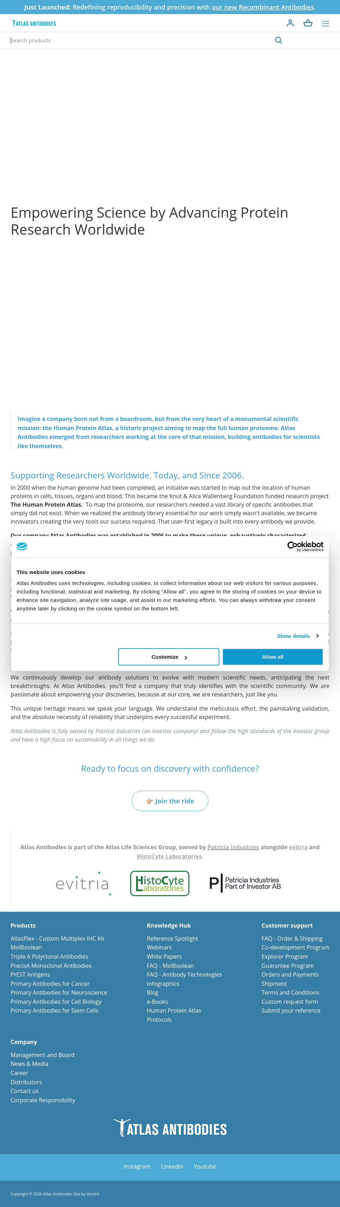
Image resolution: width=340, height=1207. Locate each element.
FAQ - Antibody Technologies (184, 974)
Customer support (287, 925)
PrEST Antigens (30, 974)
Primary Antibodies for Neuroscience (59, 992)
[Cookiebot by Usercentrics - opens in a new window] (292, 546)
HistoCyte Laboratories (169, 856)
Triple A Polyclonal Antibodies (49, 956)
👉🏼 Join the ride (170, 801)
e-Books (157, 1002)
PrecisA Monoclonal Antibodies (51, 966)
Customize (169, 657)
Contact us (24, 1091)
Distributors (26, 1082)
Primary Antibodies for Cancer (50, 984)
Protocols (159, 1020)
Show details (293, 636)
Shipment (274, 984)
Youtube (205, 1166)
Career (19, 1073)
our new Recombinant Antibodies (263, 7)
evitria (298, 847)
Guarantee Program (288, 966)
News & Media (29, 1064)
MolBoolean (26, 947)
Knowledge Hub (169, 925)
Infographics (163, 984)
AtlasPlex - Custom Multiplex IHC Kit (57, 938)
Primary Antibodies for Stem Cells (54, 1010)
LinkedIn (172, 1166)
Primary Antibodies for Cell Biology (56, 1002)
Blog (152, 992)
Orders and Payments (290, 974)
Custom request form (290, 1002)
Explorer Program (285, 956)
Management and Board (42, 1055)
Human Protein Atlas (174, 1010)
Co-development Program (295, 947)
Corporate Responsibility (43, 1100)
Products (23, 925)
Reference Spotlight (172, 938)
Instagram (137, 1166)
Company (24, 1042)
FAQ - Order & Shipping (292, 938)
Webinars (159, 947)
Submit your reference (291, 1010)
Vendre (92, 1193)
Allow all (273, 657)
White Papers (164, 956)
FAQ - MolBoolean (170, 966)
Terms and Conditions (291, 992)
